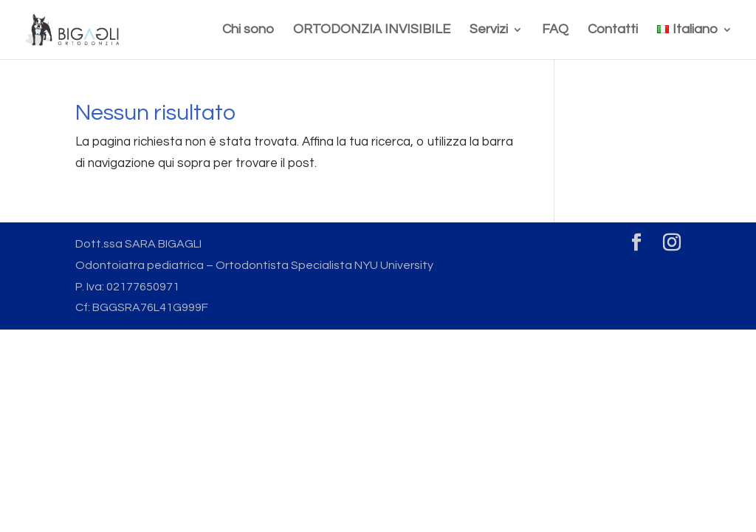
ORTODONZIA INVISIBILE (371, 30)
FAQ (555, 30)
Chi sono (248, 30)
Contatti (613, 30)
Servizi (489, 30)
